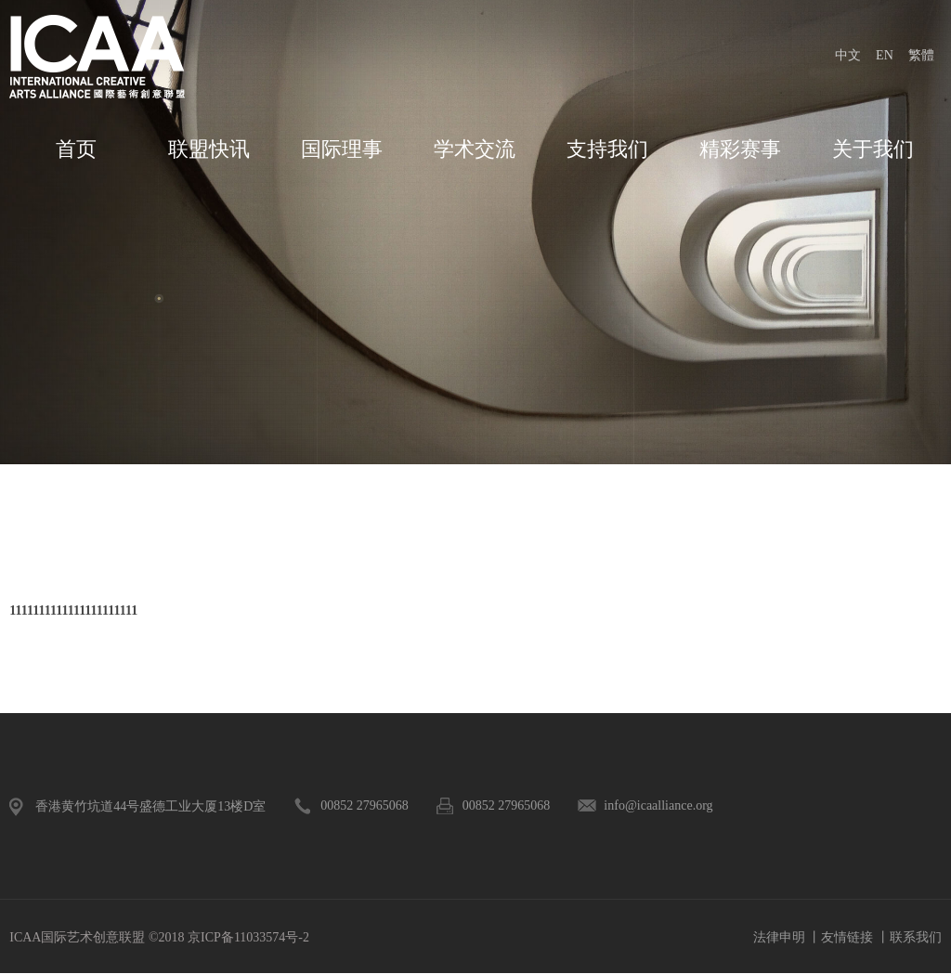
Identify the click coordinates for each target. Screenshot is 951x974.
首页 (76, 149)
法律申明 (779, 937)
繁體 (921, 55)
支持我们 (607, 149)
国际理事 (342, 149)
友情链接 (847, 937)
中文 (848, 55)
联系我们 (916, 937)
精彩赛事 (740, 149)
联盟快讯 (209, 149)
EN (884, 55)
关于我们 (873, 149)
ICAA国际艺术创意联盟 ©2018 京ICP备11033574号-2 (159, 937)
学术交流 (474, 149)
